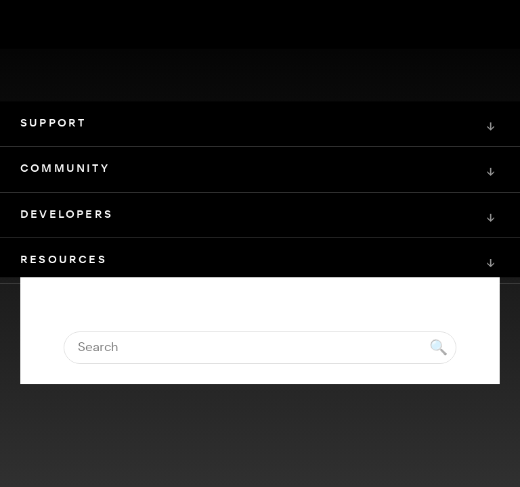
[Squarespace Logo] (260, 358)
